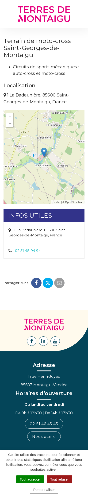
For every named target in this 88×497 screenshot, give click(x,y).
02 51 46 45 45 (44, 424)
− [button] (9, 123)
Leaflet (56, 202)
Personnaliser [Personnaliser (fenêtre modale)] (44, 490)
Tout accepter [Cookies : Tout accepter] (30, 479)
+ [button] (9, 116)
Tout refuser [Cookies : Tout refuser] (59, 479)
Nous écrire (44, 436)
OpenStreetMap (74, 202)
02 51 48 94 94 (28, 250)
